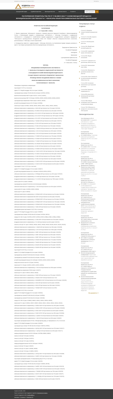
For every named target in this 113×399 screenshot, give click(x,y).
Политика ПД (30, 397)
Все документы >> (94, 293)
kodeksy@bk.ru (30, 395)
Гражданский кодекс (21, 11)
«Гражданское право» (42, 393)
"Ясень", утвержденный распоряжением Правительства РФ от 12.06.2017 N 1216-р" (89, 222)
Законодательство (50, 11)
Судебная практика (36, 11)
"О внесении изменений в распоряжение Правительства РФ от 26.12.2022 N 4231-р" (89, 136)
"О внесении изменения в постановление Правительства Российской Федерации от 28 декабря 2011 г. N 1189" (89, 148)
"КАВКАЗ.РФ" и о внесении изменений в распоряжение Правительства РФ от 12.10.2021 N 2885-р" (89, 166)
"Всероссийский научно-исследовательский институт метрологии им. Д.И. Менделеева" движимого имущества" (88, 203)
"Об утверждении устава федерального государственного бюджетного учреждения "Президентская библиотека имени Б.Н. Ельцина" (89, 184)
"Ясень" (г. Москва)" (88, 238)
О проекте (73, 11)
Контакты (96, 1)
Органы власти (63, 11)
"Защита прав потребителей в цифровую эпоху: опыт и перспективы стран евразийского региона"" (89, 253)
